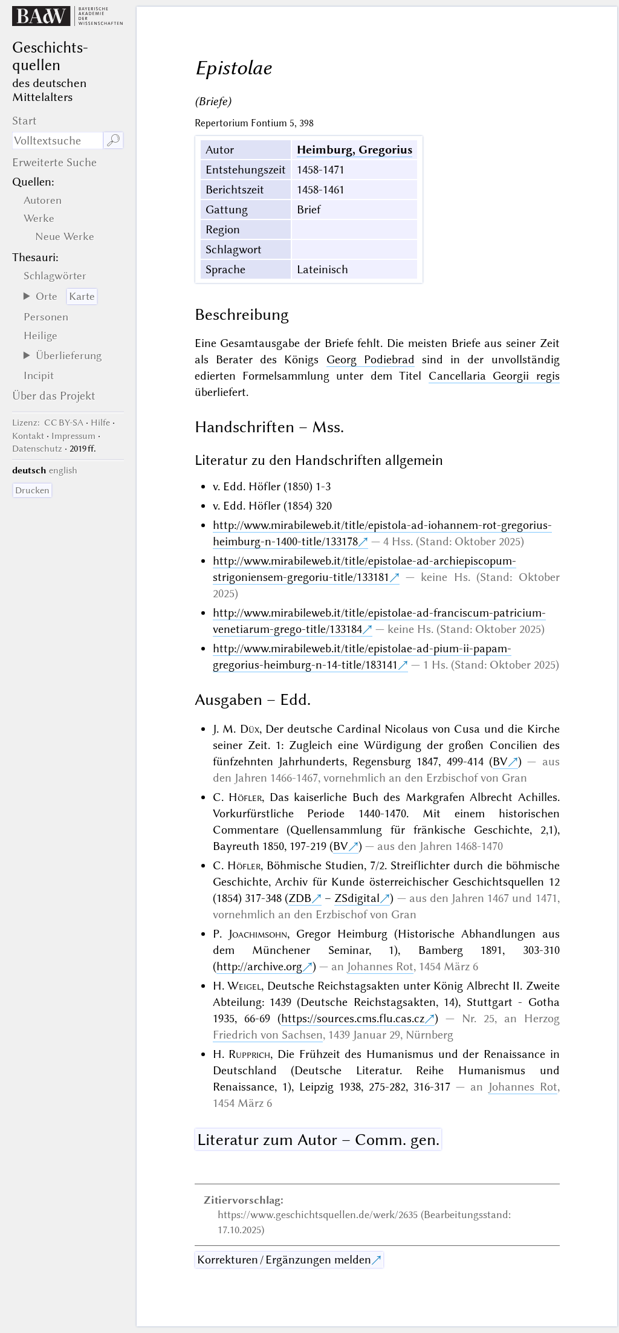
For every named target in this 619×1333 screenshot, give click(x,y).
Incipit (39, 375)
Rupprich (249, 1054)
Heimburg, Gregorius (354, 150)
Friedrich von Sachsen (268, 1035)
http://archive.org (259, 966)
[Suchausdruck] (57, 140)
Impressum (73, 435)
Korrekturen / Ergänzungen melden (284, 1260)
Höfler (245, 797)
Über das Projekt (54, 396)
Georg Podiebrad (370, 359)
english (63, 470)
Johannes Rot (380, 966)
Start (24, 121)
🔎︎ (113, 141)
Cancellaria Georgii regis (494, 376)
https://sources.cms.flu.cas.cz (352, 1018)
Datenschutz (37, 448)
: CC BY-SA (47, 422)
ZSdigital (357, 898)
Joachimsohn (257, 934)
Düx (249, 729)
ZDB (299, 898)
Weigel (244, 986)
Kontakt (28, 435)
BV (500, 761)
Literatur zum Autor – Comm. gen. (318, 1139)
